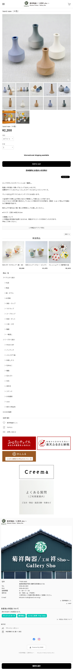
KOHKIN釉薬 (7, 412)
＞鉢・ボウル (8, 293)
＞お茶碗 (7, 298)
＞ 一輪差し (7, 334)
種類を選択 (36, 666)
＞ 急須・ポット (9, 319)
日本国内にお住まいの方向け (36, 170)
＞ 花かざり (7, 376)
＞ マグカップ (8, 308)
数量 (3, 144)
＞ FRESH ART (8, 345)
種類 (3, 135)
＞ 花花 (6, 381)
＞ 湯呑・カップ (9, 303)
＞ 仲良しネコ (8, 360)
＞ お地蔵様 (7, 396)
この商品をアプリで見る (36, 228)
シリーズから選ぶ (9, 340)
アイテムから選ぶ (9, 277)
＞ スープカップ (9, 314)
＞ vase (6, 402)
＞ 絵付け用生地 (9, 407)
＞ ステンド (7, 391)
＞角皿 (6, 288)
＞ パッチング (8, 350)
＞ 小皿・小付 (8, 324)
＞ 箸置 (6, 329)
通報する (67, 234)
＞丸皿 (6, 283)
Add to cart (36, 164)
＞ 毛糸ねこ (7, 365)
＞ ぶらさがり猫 (9, 355)
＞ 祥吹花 (7, 386)
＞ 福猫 (6, 371)
